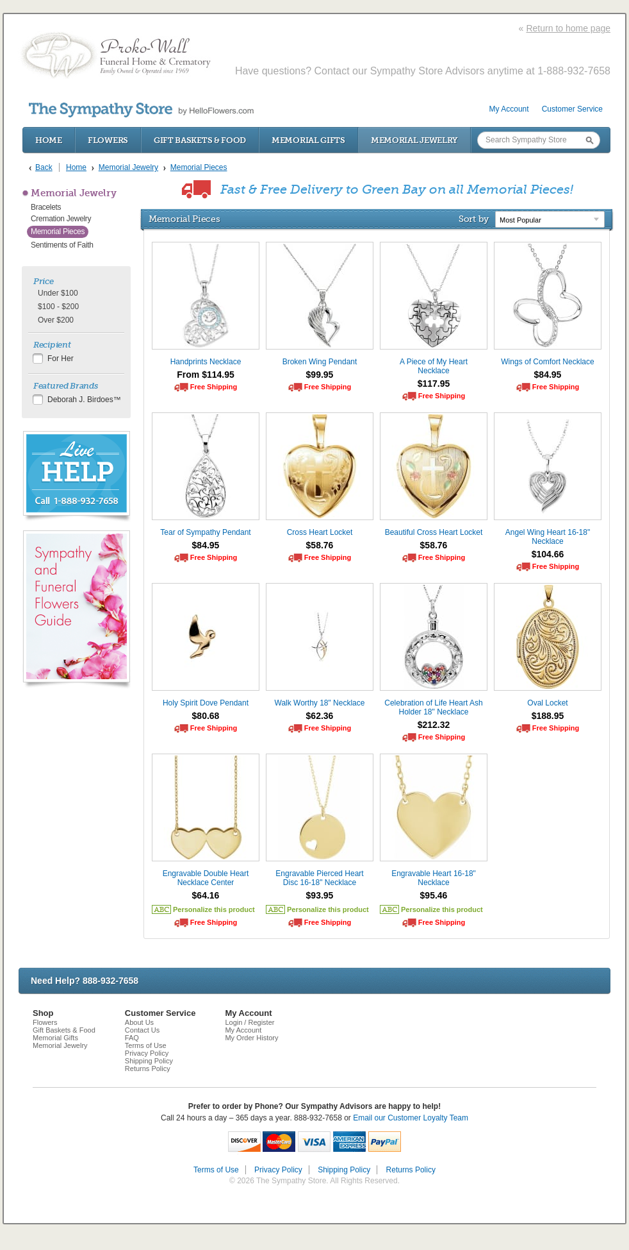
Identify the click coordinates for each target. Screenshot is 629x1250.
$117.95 (434, 383)
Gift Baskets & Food (200, 140)
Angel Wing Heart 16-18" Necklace (547, 537)
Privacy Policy (146, 1053)
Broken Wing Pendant (319, 361)
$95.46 (434, 895)
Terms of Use (146, 1045)
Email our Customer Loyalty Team (410, 1117)
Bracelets (46, 207)
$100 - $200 (58, 306)
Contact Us (142, 1030)
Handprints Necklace (205, 361)
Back (44, 167)
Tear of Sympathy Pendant (205, 532)
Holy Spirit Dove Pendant (206, 702)
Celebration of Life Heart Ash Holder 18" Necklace (433, 707)
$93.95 (320, 895)
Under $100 (58, 293)
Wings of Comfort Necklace (547, 361)
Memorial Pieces (58, 231)
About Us (139, 1022)
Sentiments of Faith (62, 245)
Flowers (108, 140)
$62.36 (320, 716)
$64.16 (206, 895)
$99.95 (320, 374)
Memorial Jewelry (414, 140)
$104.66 (548, 554)
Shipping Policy (149, 1061)
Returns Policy (147, 1068)
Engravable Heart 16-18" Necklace (433, 878)
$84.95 (548, 374)
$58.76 (320, 545)
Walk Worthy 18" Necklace (320, 702)
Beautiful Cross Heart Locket (434, 532)
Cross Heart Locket (320, 532)
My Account (509, 109)
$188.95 (548, 716)
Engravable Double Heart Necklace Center (206, 878)
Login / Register (249, 1022)
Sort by (474, 219)
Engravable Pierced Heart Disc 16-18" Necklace (319, 878)
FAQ (132, 1038)
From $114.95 (205, 374)
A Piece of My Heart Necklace (434, 366)
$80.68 (206, 716)
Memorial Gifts (308, 140)
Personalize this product (214, 909)
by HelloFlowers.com (141, 110)
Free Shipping (213, 387)
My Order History (251, 1038)
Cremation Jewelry (61, 218)
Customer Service (572, 109)
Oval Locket (547, 702)
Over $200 (56, 320)
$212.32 (434, 725)
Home (48, 140)
